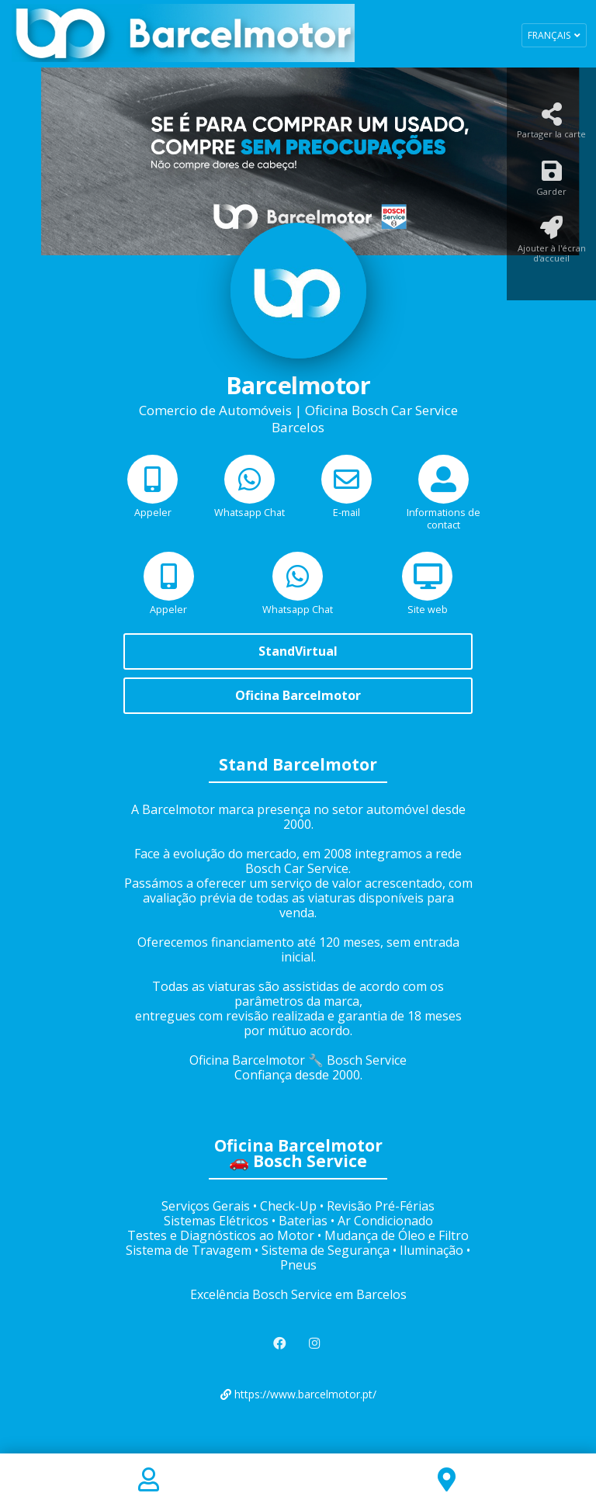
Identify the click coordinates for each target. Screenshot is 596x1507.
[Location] (446, 1480)
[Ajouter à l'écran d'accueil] (551, 244)
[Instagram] (316, 1343)
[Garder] (551, 182)
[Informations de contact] (443, 504)
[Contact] (148, 1480)
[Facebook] (281, 1343)
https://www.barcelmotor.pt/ (298, 1394)
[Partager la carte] (551, 125)
